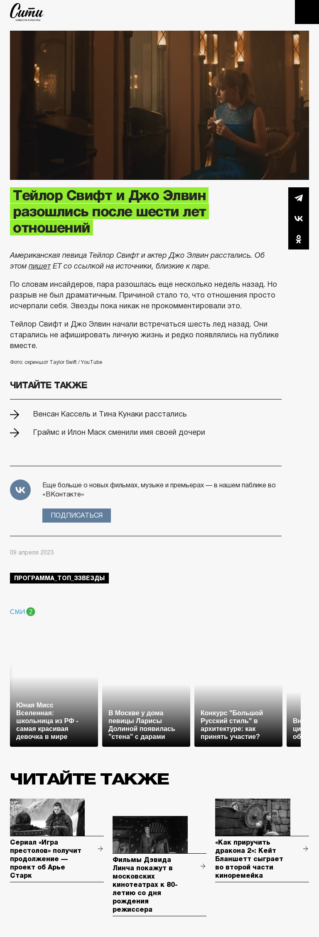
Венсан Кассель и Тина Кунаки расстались (110, 414)
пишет (40, 266)
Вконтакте (298, 218)
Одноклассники (298, 239)
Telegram (298, 197)
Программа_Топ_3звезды (59, 578)
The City (27, 12)
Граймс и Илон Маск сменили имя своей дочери (119, 432)
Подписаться (77, 515)
